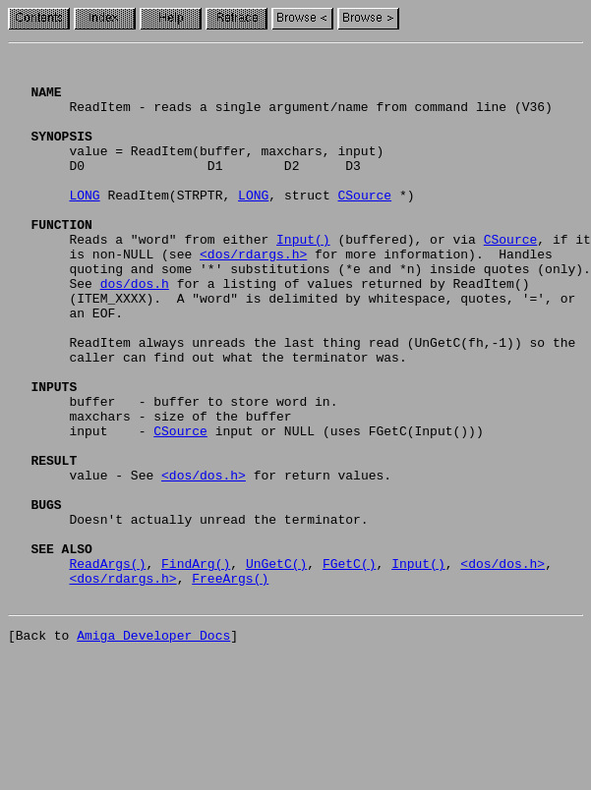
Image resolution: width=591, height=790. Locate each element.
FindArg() (195, 666)
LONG (84, 224)
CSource (364, 224)
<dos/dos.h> (203, 560)
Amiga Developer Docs (153, 747)
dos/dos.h (134, 330)
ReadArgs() (107, 666)
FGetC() (350, 666)
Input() (303, 277)
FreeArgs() (230, 684)
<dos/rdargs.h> (253, 295)
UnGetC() (276, 666)
